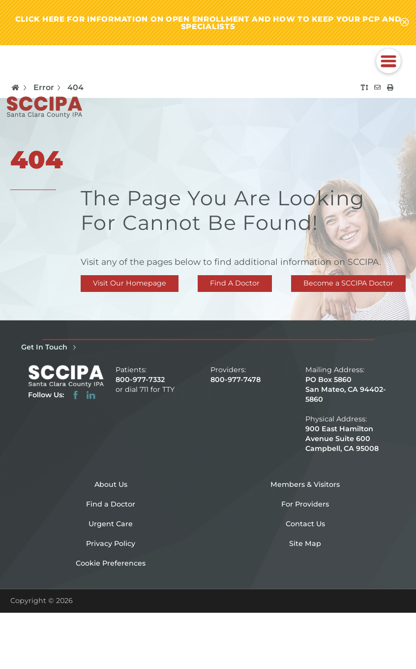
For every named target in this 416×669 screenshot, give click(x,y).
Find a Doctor (110, 504)
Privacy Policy (110, 543)
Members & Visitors (305, 484)
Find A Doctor (235, 283)
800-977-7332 (140, 379)
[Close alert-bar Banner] (404, 23)
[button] (388, 61)
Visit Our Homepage (129, 283)
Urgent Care (111, 523)
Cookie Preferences (111, 563)
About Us (110, 484)
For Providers (305, 504)
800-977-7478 (235, 379)
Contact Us (305, 523)
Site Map (305, 543)
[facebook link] (75, 395)
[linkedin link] (91, 395)
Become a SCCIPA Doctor (348, 283)
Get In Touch (50, 347)
